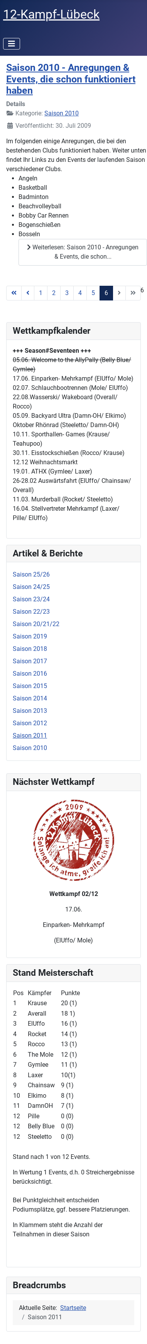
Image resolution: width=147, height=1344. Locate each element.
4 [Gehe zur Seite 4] (80, 293)
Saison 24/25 (31, 586)
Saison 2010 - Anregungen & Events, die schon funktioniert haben (70, 79)
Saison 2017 (30, 661)
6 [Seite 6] (106, 293)
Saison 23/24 (31, 599)
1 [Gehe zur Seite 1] (40, 293)
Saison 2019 (30, 636)
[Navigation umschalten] (11, 44)
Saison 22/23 (31, 611)
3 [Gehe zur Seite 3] (67, 293)
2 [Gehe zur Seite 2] (54, 293)
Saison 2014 (30, 698)
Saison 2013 (30, 710)
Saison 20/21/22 (36, 624)
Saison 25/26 (31, 574)
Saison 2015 (30, 686)
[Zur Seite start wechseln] (14, 293)
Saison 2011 (30, 735)
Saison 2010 (61, 113)
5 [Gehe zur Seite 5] (93, 293)
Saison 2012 (30, 723)
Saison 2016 (30, 673)
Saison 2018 (30, 648)
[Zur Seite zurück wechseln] (27, 293)
